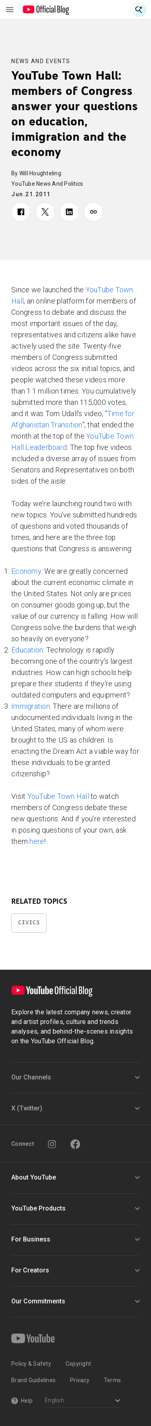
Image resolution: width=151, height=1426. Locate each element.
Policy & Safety (31, 1363)
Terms (112, 1380)
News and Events (40, 61)
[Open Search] (139, 9)
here (36, 841)
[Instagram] (52, 1144)
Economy (26, 571)
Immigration (30, 706)
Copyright (78, 1363)
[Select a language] (82, 1401)
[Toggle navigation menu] (9, 9)
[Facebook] (75, 1144)
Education (27, 650)
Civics (29, 922)
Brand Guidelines (33, 1380)
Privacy (79, 1380)
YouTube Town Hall (59, 796)
